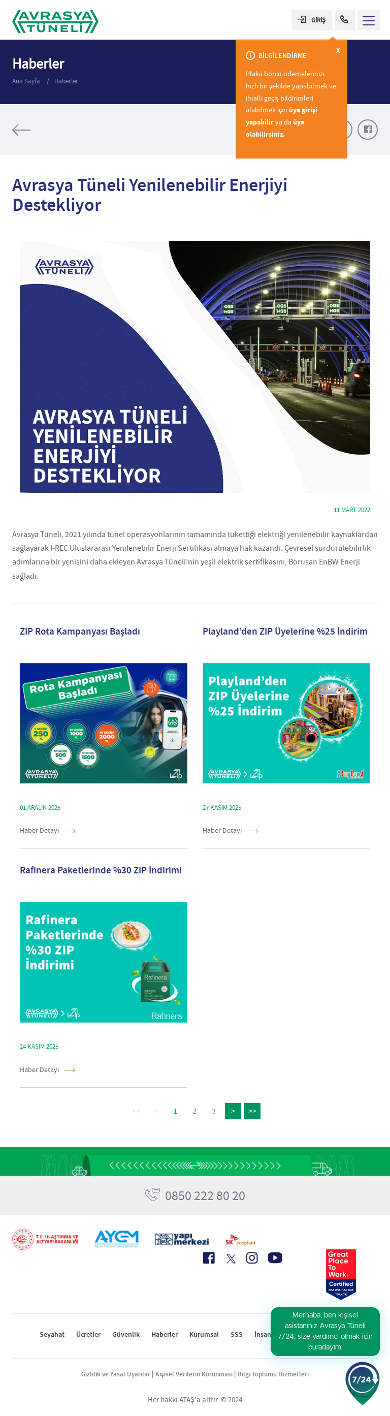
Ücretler (88, 1334)
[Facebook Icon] (209, 1258)
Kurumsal (204, 1334)
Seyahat (52, 1334)
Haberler (66, 81)
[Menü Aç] (369, 20)
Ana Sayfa (27, 81)
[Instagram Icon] (252, 1258)
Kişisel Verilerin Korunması (194, 1374)
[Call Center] (345, 20)
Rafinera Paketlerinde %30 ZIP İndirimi (101, 870)
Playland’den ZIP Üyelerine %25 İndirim (285, 631)
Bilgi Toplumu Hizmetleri (273, 1374)
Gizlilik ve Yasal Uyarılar (115, 1374)
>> (252, 1111)
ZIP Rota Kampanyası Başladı (80, 631)
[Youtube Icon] (275, 1258)
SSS (237, 1334)
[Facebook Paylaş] (368, 129)
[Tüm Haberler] (52, 130)
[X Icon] (230, 1259)
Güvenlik (126, 1334)
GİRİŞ (312, 20)
